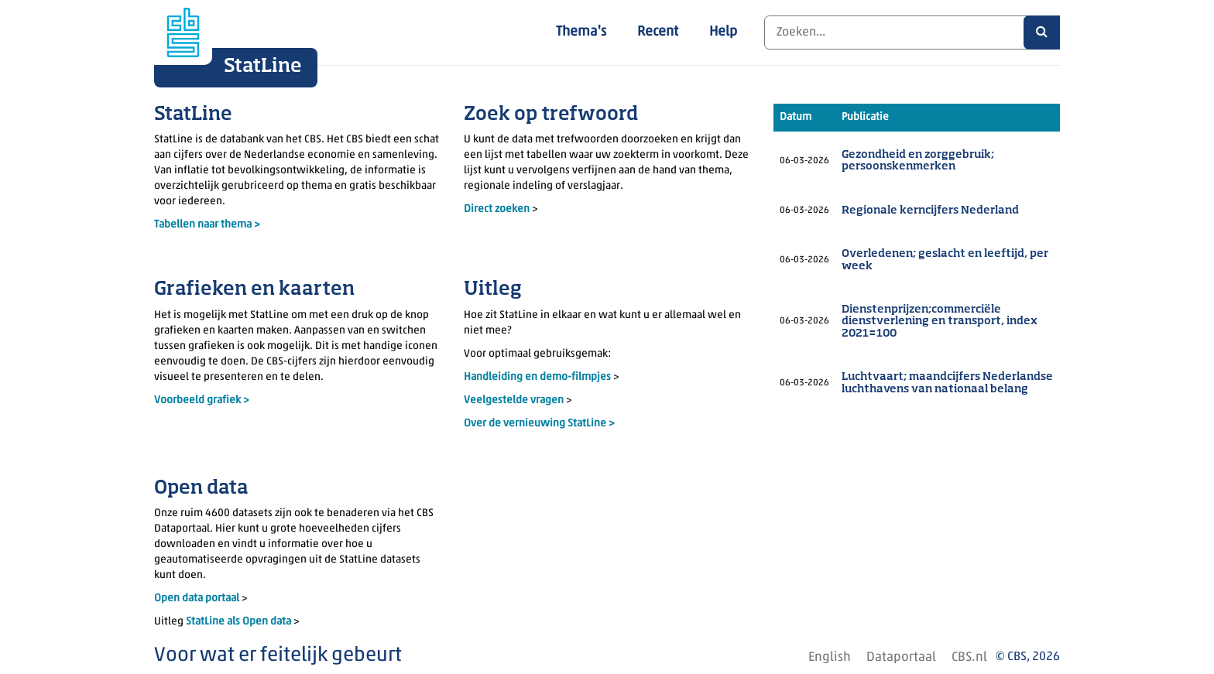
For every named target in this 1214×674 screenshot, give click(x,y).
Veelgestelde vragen (515, 400)
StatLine (263, 66)
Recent (657, 32)
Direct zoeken (497, 209)
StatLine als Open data (239, 622)
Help (723, 32)
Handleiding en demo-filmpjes (537, 377)
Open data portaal (198, 598)
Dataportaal (901, 657)
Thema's (581, 32)
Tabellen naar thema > (207, 225)
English (829, 657)
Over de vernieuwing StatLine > (539, 423)
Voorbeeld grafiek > (201, 400)
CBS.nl (969, 657)
